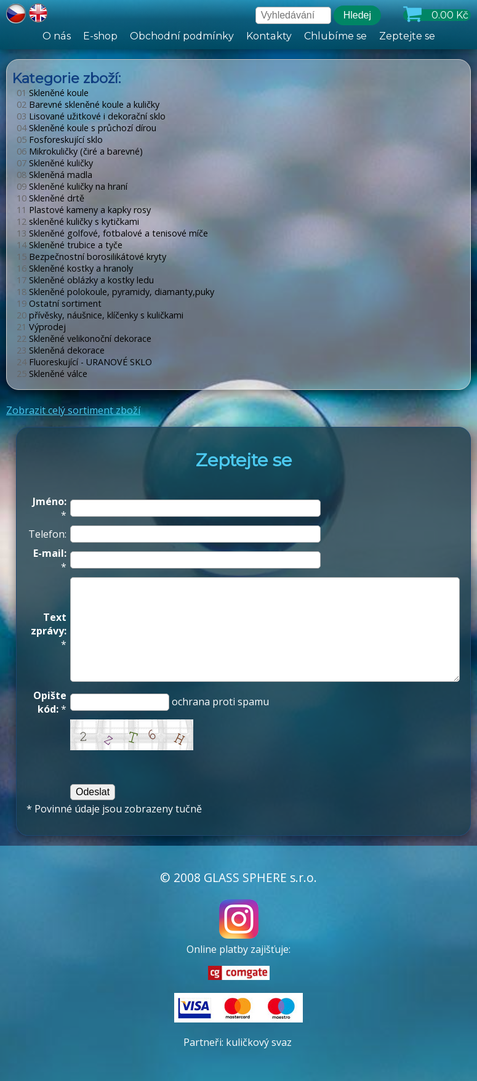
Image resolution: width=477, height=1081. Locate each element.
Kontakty (268, 36)
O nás (57, 36)
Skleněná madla (54, 174)
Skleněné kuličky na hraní (72, 186)
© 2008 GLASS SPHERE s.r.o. (238, 877)
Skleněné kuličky (55, 163)
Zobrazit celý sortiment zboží (73, 410)
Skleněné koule (53, 93)
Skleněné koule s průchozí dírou (86, 128)
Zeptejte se (407, 36)
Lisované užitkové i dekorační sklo (91, 116)
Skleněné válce (52, 373)
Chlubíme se (334, 36)
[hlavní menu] (238, 36)
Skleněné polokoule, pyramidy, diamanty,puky (115, 292)
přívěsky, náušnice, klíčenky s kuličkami (100, 315)
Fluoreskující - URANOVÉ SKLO (84, 362)
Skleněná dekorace (61, 350)
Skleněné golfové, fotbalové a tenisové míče (112, 233)
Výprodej (41, 327)
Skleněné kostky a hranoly (75, 268)
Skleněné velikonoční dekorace (84, 338)
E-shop (100, 36)
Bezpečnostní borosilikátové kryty (91, 256)
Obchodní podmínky (182, 36)
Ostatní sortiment (59, 303)
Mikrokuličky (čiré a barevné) (80, 151)
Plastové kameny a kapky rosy (84, 210)
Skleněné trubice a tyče (69, 245)
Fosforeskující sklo (60, 139)
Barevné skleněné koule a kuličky (88, 104)
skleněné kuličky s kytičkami (78, 221)
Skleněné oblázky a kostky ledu (85, 280)
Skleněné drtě (50, 198)
